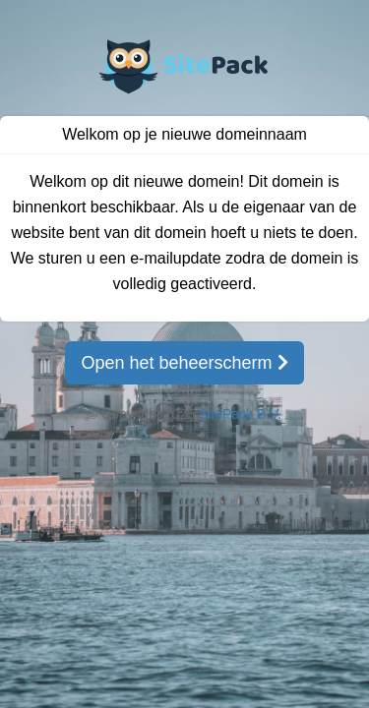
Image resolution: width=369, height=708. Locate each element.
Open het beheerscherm (184, 363)
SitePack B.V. (240, 414)
